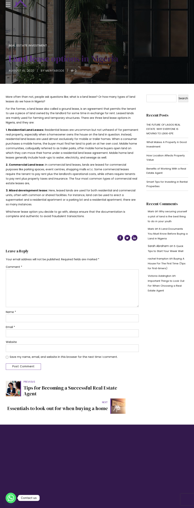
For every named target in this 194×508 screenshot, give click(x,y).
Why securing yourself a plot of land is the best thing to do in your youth (168, 219)
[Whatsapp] (11, 498)
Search (183, 98)
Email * (10, 329)
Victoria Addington (160, 279)
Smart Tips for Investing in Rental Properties (164, 186)
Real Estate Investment (28, 45)
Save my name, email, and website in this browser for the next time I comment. (64, 359)
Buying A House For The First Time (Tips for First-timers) (167, 266)
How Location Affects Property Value (166, 159)
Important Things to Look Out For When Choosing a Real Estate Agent (168, 289)
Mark (151, 214)
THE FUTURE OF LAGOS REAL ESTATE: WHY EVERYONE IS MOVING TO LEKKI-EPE (164, 129)
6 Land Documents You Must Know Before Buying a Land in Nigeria (168, 236)
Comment (14, 267)
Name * (11, 314)
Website (11, 344)
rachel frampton (159, 262)
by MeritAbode (52, 71)
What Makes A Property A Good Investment (163, 145)
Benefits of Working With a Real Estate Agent (164, 173)
